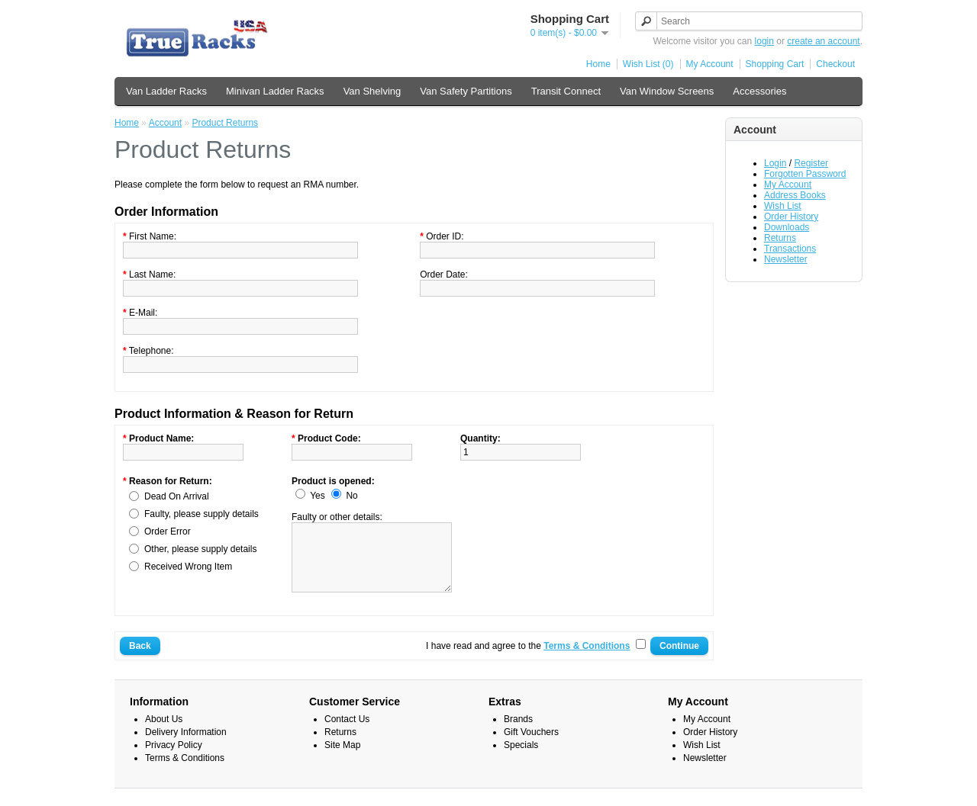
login (764, 41)
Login (775, 163)
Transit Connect (566, 91)
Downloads (786, 227)
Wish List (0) (648, 64)
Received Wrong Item (188, 566)
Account (165, 122)
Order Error (167, 531)
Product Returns (225, 122)
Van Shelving (372, 91)
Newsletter (786, 259)
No (351, 495)
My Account (710, 64)
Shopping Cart (775, 64)
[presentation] (576, 505)
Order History (791, 216)
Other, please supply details (200, 549)
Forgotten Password (805, 174)
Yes (317, 495)
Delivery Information (186, 745)
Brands (518, 732)
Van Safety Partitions (465, 91)
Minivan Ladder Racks (275, 91)
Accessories (759, 91)
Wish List (782, 206)
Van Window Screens (667, 91)
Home (598, 64)
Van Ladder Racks (166, 91)
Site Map (342, 758)
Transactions (790, 248)
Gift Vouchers (531, 745)
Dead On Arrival (176, 496)
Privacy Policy (173, 758)
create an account (823, 41)
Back (140, 659)
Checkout (835, 64)
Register (811, 163)
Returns (780, 238)
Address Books (795, 195)
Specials (521, 758)
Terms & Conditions (184, 771)
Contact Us (346, 732)
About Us (163, 732)
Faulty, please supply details (201, 514)
